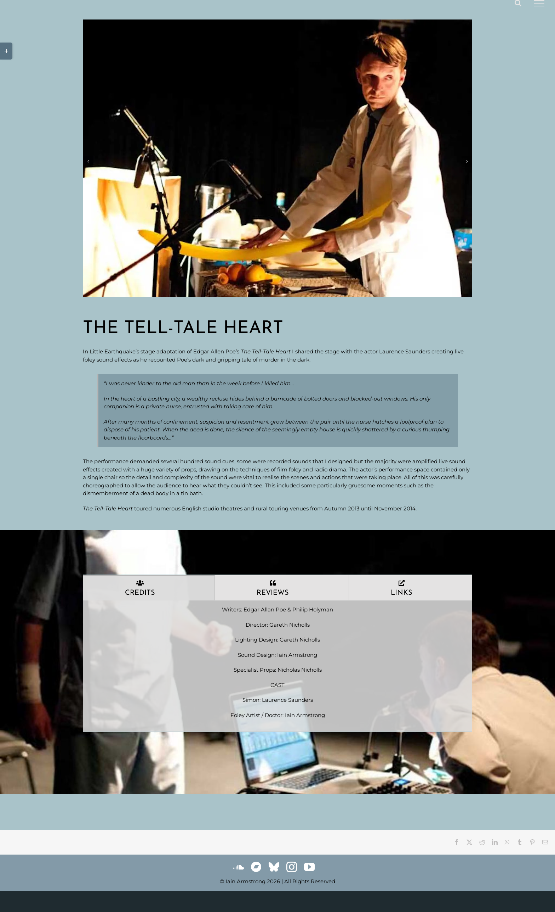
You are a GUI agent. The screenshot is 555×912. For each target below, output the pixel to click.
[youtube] (309, 867)
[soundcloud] (238, 867)
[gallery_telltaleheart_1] (277, 158)
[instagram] (291, 867)
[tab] (148, 587)
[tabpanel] (277, 666)
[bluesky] (274, 867)
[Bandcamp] (256, 867)
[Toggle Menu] (539, 3)
